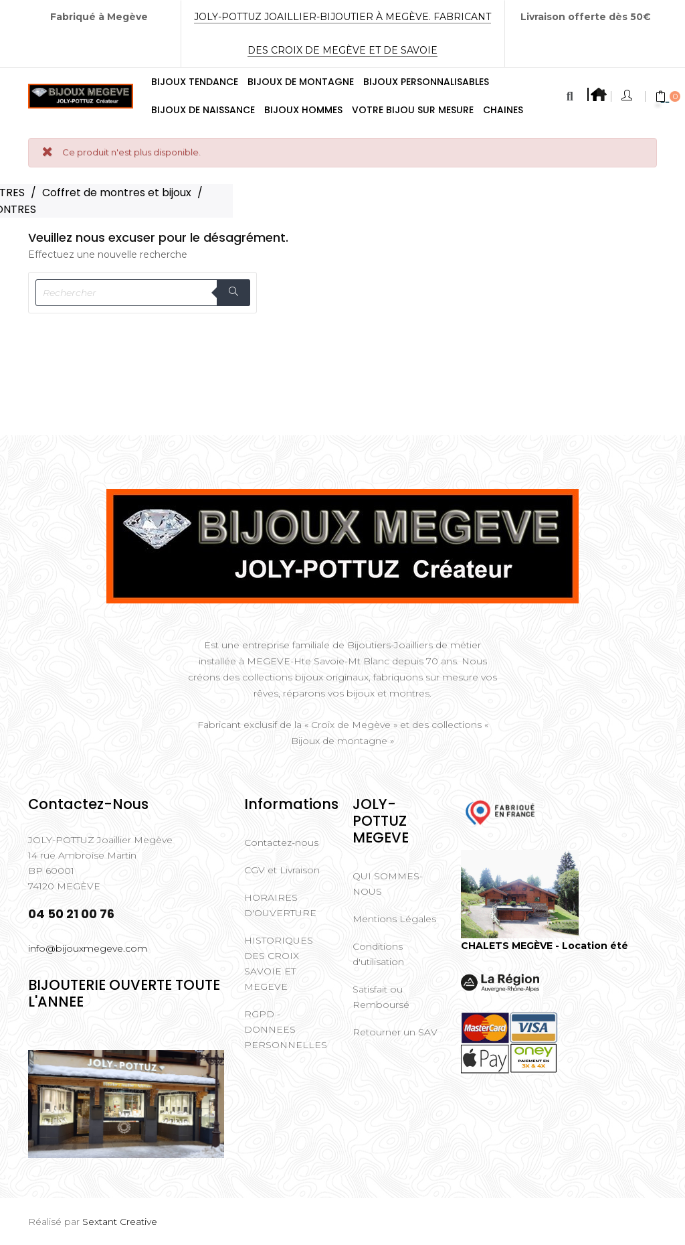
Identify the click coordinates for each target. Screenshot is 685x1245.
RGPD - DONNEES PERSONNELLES (285, 1029)
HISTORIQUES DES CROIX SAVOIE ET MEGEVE (278, 963)
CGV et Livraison (282, 870)
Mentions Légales (394, 919)
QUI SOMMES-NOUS (388, 883)
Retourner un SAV (395, 1032)
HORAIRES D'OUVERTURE (280, 905)
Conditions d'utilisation (378, 954)
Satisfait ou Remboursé (381, 997)
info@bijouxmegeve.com (87, 948)
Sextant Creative (119, 1222)
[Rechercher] (142, 292)
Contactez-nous (281, 842)
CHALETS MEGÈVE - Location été (544, 946)
